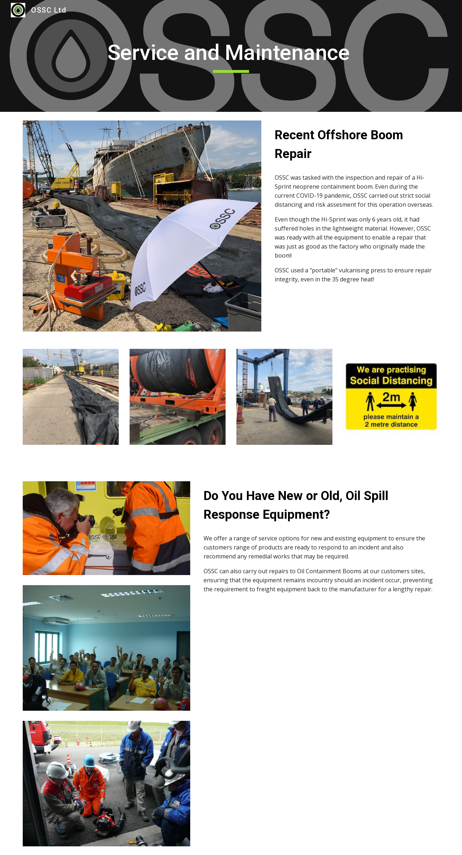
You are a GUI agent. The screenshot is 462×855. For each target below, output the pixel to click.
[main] (231, 56)
